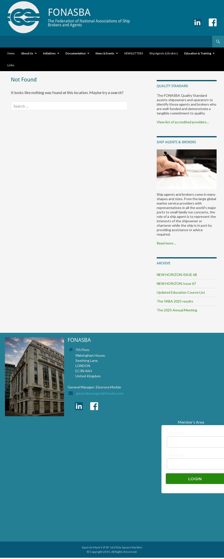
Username (176, 433)
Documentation (76, 53)
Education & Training (197, 53)
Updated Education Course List (181, 292)
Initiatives (49, 53)
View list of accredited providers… (183, 122)
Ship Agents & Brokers (163, 53)
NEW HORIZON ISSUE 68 (177, 274)
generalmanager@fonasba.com (99, 393)
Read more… (166, 243)
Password (175, 455)
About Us (27, 53)
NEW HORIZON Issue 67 (176, 283)
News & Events (105, 53)
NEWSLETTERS (133, 53)
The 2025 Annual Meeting (177, 310)
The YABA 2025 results (175, 301)
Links (10, 65)
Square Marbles (132, 547)
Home (11, 53)
